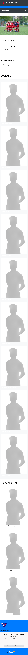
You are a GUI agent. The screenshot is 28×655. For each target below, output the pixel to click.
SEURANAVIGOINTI (15, 2)
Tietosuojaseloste (6, 630)
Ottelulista (5, 55)
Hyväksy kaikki (9, 645)
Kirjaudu (14, 10)
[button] (14, 104)
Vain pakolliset (19, 645)
